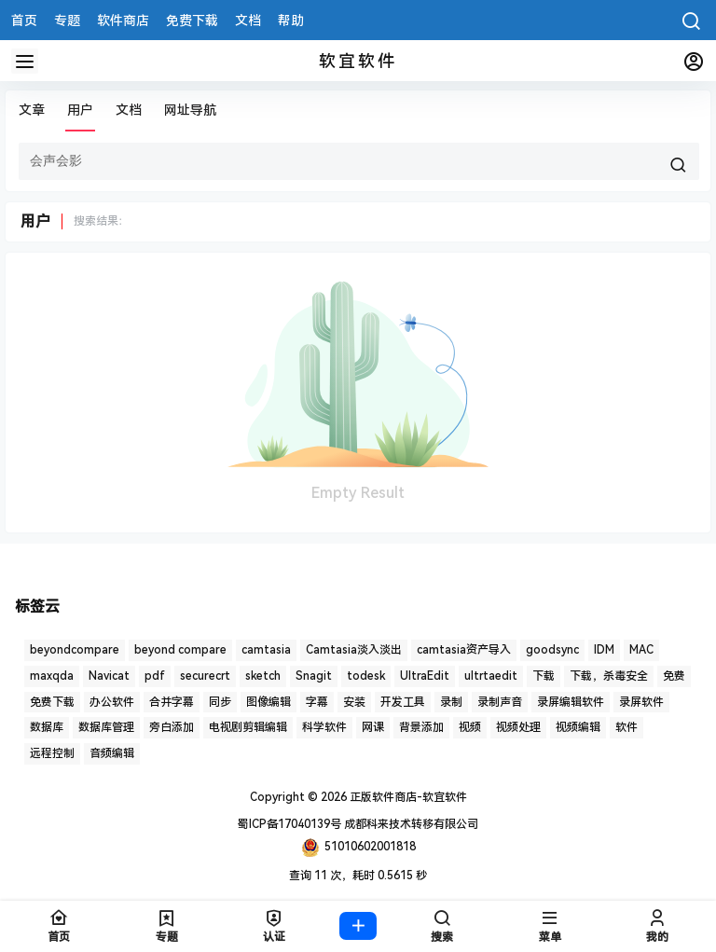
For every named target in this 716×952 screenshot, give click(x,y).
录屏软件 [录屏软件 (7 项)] (641, 702)
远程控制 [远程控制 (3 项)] (52, 753)
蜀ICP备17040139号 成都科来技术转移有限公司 (358, 824)
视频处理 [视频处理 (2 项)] (518, 727)
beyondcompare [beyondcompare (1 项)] (74, 649)
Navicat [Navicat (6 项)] (109, 676)
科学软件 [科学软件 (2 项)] (324, 727)
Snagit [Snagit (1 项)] (314, 676)
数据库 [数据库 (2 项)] (46, 727)
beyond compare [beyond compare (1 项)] (180, 649)
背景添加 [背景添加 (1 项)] (421, 727)
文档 (129, 110)
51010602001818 (358, 847)
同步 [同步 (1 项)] (220, 702)
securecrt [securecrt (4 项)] (205, 676)
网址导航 (190, 110)
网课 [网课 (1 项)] (373, 727)
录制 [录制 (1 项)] (451, 702)
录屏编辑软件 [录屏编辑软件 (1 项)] (570, 702)
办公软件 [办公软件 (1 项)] (112, 702)
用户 (80, 110)
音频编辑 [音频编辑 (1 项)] (112, 753)
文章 (32, 110)
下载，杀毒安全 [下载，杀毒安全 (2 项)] (609, 676)
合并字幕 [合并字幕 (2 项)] (171, 702)
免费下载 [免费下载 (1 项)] (52, 702)
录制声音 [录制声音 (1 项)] (499, 702)
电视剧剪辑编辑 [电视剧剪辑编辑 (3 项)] (248, 727)
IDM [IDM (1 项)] (604, 649)
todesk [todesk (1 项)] (366, 676)
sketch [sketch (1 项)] (263, 676)
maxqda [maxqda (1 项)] (52, 676)
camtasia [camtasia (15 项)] (266, 649)
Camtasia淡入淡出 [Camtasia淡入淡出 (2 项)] (354, 649)
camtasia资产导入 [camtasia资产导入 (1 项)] (464, 649)
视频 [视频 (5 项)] (470, 727)
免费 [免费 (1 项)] (674, 676)
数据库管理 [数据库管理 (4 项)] (106, 727)
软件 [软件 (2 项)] (626, 727)
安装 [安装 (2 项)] (354, 702)
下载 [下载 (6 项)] (543, 676)
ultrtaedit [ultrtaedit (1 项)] (490, 676)
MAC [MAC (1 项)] (641, 649)
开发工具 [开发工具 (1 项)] (402, 702)
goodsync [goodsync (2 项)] (552, 649)
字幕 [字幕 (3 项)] (317, 702)
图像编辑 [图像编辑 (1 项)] (268, 702)
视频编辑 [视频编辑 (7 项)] (578, 727)
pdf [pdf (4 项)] (155, 676)
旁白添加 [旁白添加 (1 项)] (171, 727)
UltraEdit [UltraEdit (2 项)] (424, 676)
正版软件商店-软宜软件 (407, 797)
